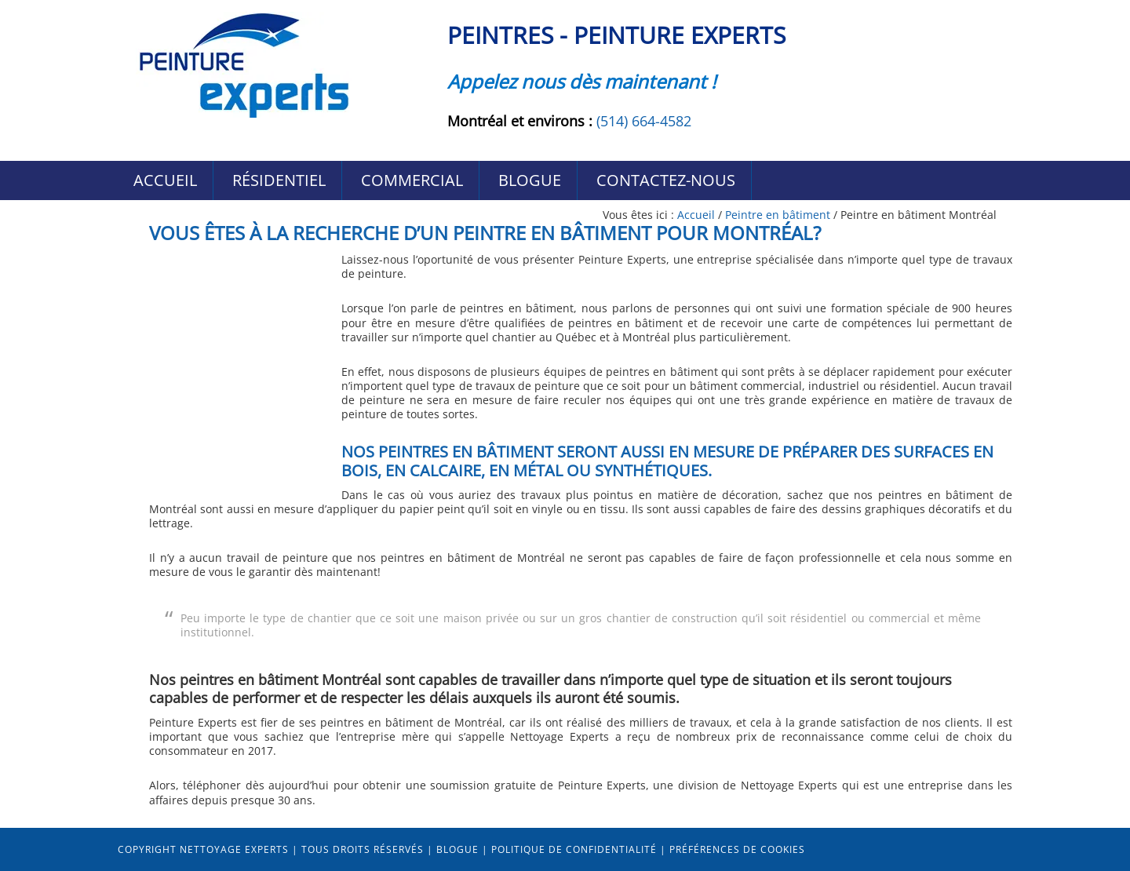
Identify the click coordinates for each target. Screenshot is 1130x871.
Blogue (457, 849)
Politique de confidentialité (574, 849)
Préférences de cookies (737, 849)
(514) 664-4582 (643, 120)
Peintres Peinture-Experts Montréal (243, 65)
